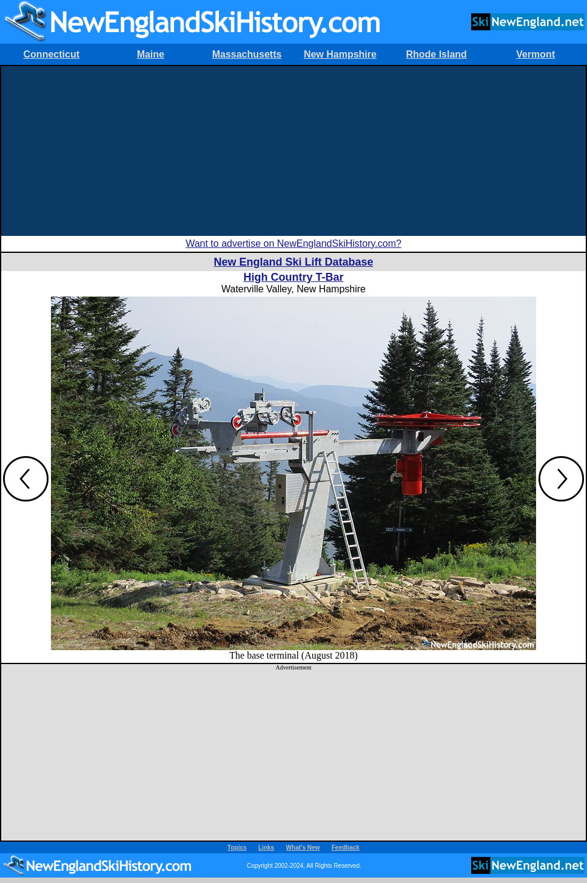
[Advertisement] (293, 151)
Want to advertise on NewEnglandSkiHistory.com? (293, 243)
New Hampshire (340, 54)
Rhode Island (436, 54)
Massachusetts (247, 54)
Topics (236, 847)
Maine (150, 54)
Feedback (346, 847)
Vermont (535, 54)
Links (266, 847)
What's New (303, 847)
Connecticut (51, 54)
